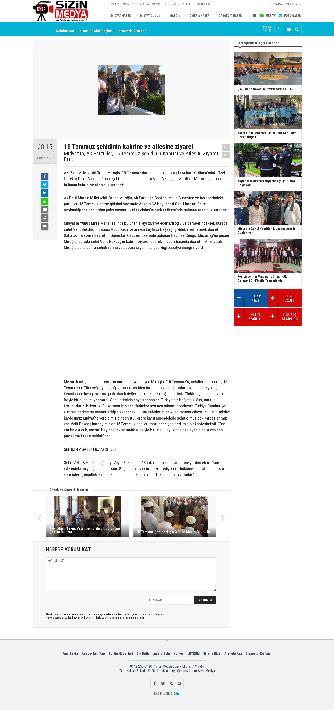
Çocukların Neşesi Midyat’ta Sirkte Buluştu (89, 28)
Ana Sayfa (70, 653)
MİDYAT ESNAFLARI (123, 4)
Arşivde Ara (233, 653)
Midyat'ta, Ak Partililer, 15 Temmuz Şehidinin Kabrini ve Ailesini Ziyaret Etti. (141, 157)
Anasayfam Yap (93, 653)
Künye (178, 653)
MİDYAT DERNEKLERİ (155, 4)
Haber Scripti (163, 693)
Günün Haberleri (120, 653)
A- (226, 155)
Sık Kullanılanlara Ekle (153, 653)
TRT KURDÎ (202, 4)
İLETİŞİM (193, 653)
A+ (226, 147)
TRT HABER (182, 4)
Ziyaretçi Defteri (258, 653)
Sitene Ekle (212, 653)
